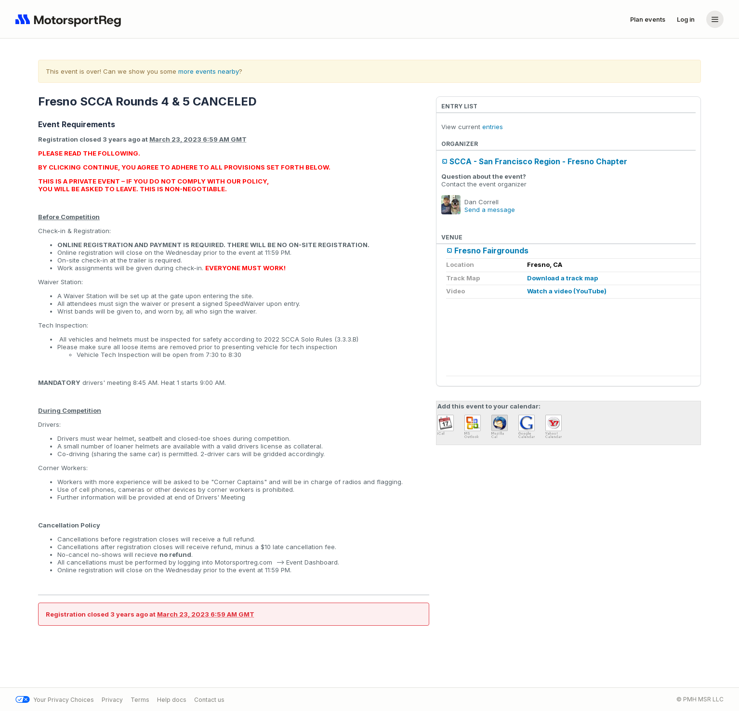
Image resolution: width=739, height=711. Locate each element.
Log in (686, 19)
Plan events (647, 19)
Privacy (112, 699)
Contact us (209, 699)
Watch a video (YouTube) (567, 291)
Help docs (171, 699)
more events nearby (208, 71)
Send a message (489, 209)
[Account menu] (715, 19)
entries (492, 127)
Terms (140, 699)
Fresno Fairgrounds (491, 250)
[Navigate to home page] (70, 19)
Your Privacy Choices (54, 699)
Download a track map (562, 278)
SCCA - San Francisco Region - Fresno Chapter (538, 161)
